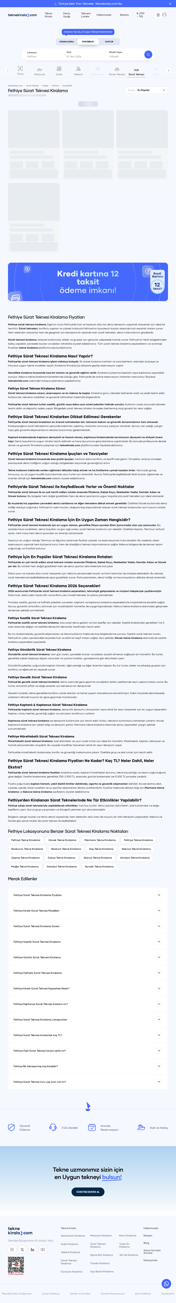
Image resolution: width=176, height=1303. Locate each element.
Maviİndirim (167, 1293)
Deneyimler (150, 1260)
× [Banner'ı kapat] (170, 3)
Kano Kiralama (127, 1235)
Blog (146, 1243)
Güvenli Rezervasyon (113, 1293)
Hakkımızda (104, 14)
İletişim (124, 14)
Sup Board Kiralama (102, 1271)
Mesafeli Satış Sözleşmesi (17, 1293)
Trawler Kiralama (100, 1263)
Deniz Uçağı (66, 15)
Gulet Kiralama (69, 1244)
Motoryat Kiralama (101, 1235)
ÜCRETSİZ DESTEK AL (88, 1192)
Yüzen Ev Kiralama (124, 1245)
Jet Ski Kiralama (128, 1254)
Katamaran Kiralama (73, 1235)
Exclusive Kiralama (71, 1271)
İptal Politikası (143, 1293)
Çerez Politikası (51, 1293)
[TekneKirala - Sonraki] (168, 70)
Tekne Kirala (48, 15)
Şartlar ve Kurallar (80, 1293)
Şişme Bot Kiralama (101, 1254)
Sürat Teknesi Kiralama (98, 1245)
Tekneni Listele (86, 15)
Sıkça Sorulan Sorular (152, 1251)
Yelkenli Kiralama (70, 1252)
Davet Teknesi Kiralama (69, 1262)
